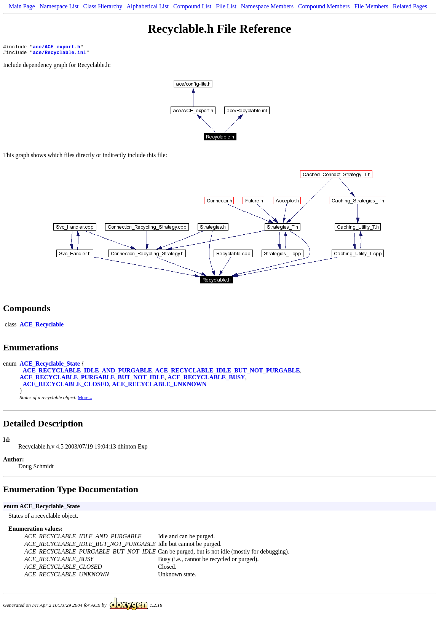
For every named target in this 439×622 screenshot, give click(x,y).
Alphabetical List (147, 6)
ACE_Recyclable (42, 326)
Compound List (192, 6)
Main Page (22, 6)
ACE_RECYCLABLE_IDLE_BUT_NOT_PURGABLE (227, 372)
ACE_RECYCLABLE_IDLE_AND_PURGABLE (87, 372)
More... (85, 399)
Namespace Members (267, 6)
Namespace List (59, 6)
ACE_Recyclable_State (50, 366)
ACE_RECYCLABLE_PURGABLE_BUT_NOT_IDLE (92, 379)
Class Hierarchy (103, 6)
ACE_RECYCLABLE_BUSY (206, 379)
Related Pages (410, 6)
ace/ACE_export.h (56, 47)
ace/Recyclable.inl (59, 54)
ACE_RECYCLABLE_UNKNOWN (159, 386)
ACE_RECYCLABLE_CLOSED (66, 386)
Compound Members (324, 6)
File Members (371, 6)
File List (226, 6)
